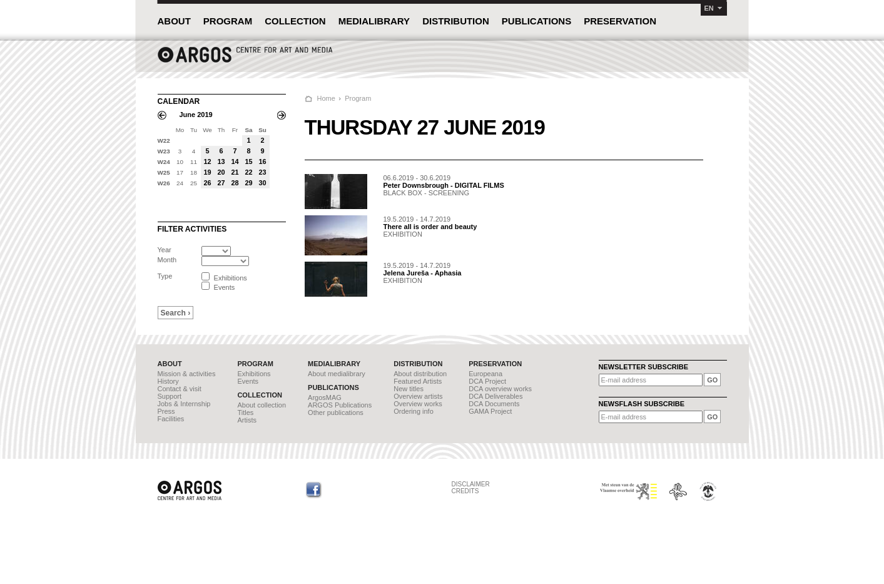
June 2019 (196, 114)
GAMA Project (490, 411)
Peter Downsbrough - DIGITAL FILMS (444, 185)
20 (221, 172)
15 (248, 161)
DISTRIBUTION (455, 21)
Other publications (335, 412)
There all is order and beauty (430, 226)
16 (262, 161)
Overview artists (418, 396)
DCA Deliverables (495, 396)
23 (262, 172)
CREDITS (465, 491)
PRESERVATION (620, 21)
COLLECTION (295, 21)
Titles (245, 412)
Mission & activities (187, 373)
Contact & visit (179, 388)
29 (248, 183)
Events (247, 381)
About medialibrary (336, 373)
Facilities (171, 419)
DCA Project (487, 381)
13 (221, 161)
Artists (247, 420)
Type (165, 276)
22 (248, 172)
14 (234, 161)
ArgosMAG (325, 397)
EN (709, 8)
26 (207, 183)
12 (207, 161)
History (168, 381)
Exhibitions (253, 373)
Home (326, 98)
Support (170, 396)
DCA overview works (500, 388)
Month (167, 260)
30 (262, 183)
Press (166, 411)
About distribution (420, 373)
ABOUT (174, 21)
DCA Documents (494, 403)
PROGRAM (227, 21)
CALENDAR (179, 101)
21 (234, 172)
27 (221, 183)
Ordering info (414, 411)
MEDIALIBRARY (374, 21)
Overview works (418, 403)
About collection (261, 405)
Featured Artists (418, 381)
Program (358, 98)
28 (234, 183)
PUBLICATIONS (536, 21)
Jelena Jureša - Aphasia (423, 273)
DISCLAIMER (471, 484)
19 (207, 172)
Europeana (485, 373)
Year (164, 250)
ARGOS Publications (340, 405)
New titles (409, 388)
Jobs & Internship (184, 403)
